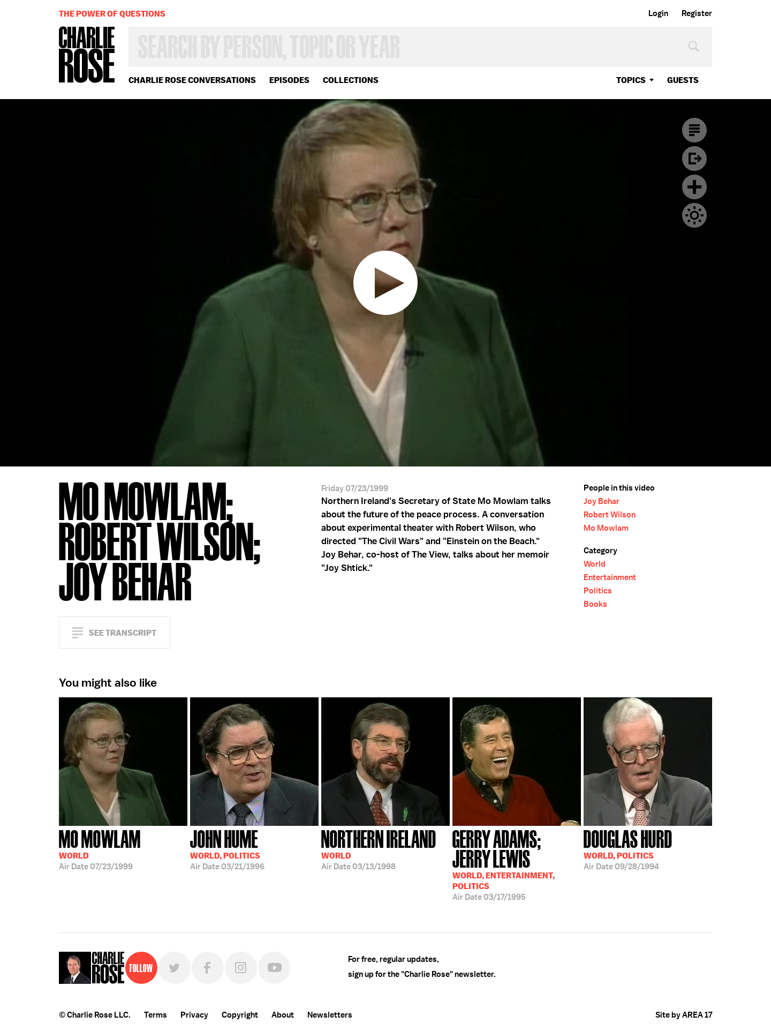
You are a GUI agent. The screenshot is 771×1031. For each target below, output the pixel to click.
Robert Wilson (610, 514)
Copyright (240, 1015)
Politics (598, 590)
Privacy (194, 1015)
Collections (351, 80)
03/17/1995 (516, 864)
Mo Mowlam (606, 528)
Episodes (289, 80)
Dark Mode (694, 215)
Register (697, 13)
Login (658, 13)
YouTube (274, 968)
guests (683, 80)
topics (631, 80)
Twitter (174, 968)
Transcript (694, 130)
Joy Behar (601, 501)
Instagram (241, 968)
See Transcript (122, 633)
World (595, 564)
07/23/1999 (100, 849)
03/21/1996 (227, 849)
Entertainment (610, 577)
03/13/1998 (378, 849)
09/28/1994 (628, 849)
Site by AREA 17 (683, 1015)
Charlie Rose (87, 55)
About (282, 1015)
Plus (694, 187)
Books (595, 604)
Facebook (208, 968)
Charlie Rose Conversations (192, 80)
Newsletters (329, 1015)
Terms (155, 1015)
